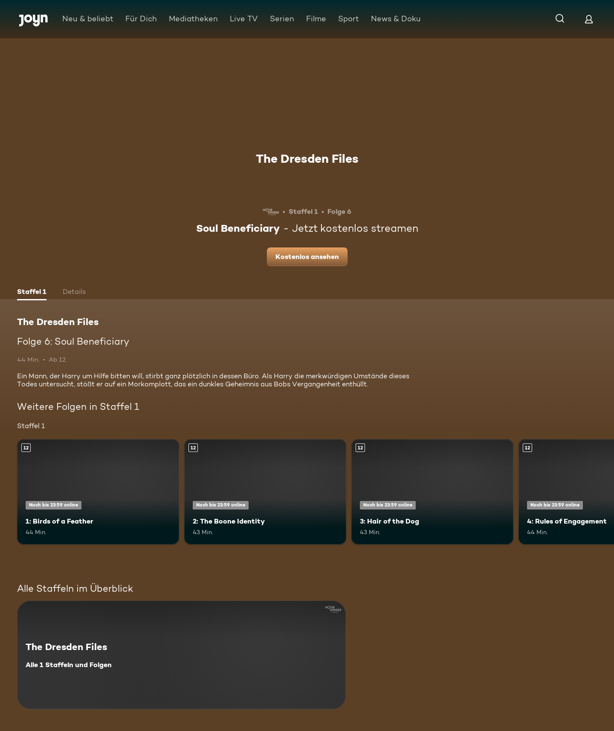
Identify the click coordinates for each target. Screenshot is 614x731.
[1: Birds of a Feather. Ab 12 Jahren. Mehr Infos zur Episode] (98, 491)
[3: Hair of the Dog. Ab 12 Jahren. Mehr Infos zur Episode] (432, 491)
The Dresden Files (307, 158)
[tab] (31, 292)
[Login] (588, 19)
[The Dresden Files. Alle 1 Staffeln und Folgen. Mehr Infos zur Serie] (181, 655)
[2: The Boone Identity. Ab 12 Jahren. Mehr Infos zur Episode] (265, 491)
